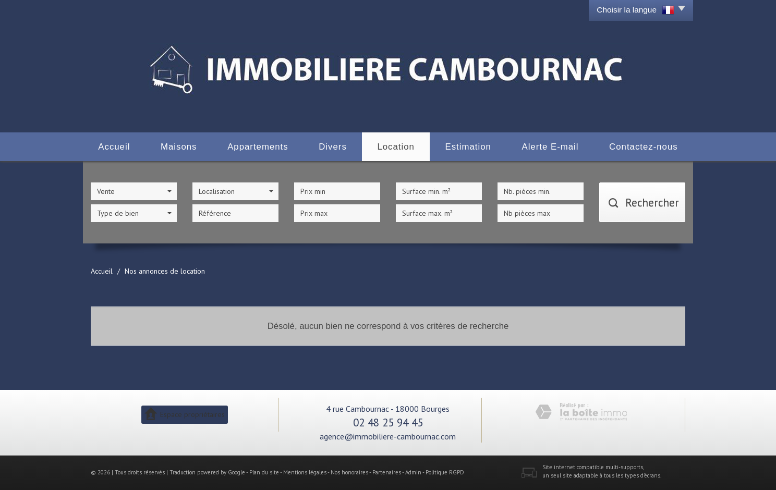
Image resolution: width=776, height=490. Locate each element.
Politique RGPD (445, 472)
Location (395, 147)
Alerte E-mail (550, 147)
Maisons (179, 147)
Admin (413, 472)
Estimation (468, 147)
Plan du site (264, 472)
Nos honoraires (349, 472)
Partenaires (386, 472)
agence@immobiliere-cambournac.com (388, 436)
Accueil (114, 147)
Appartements (257, 147)
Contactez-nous (643, 147)
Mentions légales (304, 472)
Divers (333, 147)
